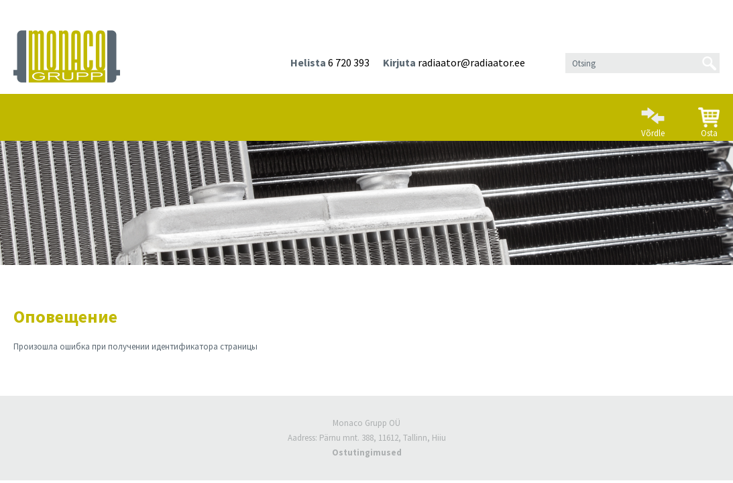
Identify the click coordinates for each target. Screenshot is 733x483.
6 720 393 (349, 62)
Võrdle (653, 116)
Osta (709, 117)
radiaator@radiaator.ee (471, 62)
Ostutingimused (367, 452)
